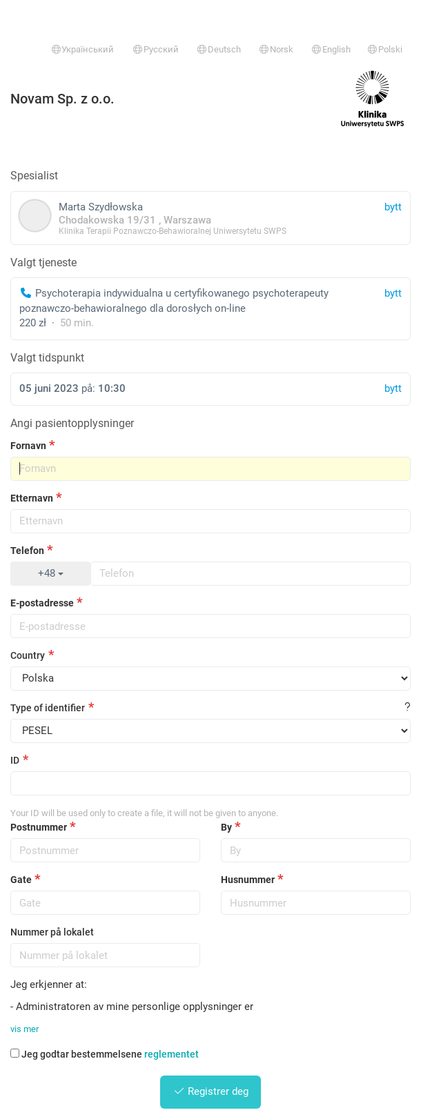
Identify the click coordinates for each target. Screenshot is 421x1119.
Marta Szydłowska (210, 217)
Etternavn (31, 498)
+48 (50, 573)
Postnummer (38, 827)
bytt (393, 293)
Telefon (27, 550)
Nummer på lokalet (52, 932)
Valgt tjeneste (43, 262)
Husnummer (248, 879)
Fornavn (28, 445)
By (226, 827)
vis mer (24, 1029)
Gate (21, 879)
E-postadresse (42, 602)
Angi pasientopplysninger (72, 423)
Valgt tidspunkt (47, 357)
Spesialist (34, 175)
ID (14, 760)
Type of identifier (47, 707)
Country (27, 655)
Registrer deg (211, 1091)
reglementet (171, 1054)
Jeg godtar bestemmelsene (104, 1054)
